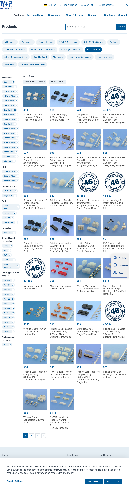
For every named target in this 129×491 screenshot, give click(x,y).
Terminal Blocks (104, 57)
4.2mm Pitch (11, 133)
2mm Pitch (10, 110)
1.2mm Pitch (11, 91)
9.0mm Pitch (11, 152)
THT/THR (9, 260)
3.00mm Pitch (11, 176)
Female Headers (45, 42)
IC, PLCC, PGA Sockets (93, 42)
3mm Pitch (10, 124)
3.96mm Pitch (11, 128)
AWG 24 (9, 308)
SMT (7, 255)
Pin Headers (26, 42)
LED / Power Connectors (80, 57)
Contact (122, 15)
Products (18, 15)
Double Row (10, 191)
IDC (7, 250)
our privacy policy (41, 472)
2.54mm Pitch (11, 119)
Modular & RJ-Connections (43, 49)
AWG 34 (9, 331)
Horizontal (10, 213)
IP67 (7, 345)
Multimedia (58, 57)
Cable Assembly (11, 207)
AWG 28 (9, 317)
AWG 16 (9, 289)
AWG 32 (9, 327)
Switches (114, 42)
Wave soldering (11, 265)
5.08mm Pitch (11, 138)
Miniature (9, 161)
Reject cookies (87, 481)
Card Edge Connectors (71, 49)
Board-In (9, 82)
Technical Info (35, 15)
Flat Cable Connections (14, 49)
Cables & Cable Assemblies (33, 64)
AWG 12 (9, 280)
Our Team (109, 15)
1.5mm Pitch (11, 100)
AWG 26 (9, 313)
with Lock (9, 232)
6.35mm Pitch (11, 147)
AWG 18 (9, 294)
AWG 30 (9, 322)
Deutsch (50, 6)
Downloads (54, 15)
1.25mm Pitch (11, 96)
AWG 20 (9, 299)
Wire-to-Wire (10, 222)
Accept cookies (111, 481)
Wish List (85, 6)
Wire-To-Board (93, 49)
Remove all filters (56, 82)
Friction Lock (11, 156)
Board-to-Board (40, 57)
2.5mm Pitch (11, 114)
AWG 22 (9, 303)
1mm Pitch (10, 86)
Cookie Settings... (16, 481)
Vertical (9, 218)
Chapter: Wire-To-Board (35, 82)
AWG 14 (9, 285)
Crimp (8, 246)
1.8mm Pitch (11, 105)
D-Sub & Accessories (68, 42)
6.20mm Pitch (11, 142)
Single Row (10, 195)
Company (93, 15)
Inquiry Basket (66, 6)
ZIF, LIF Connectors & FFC (15, 57)
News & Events (74, 15)
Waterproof (9, 64)
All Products (9, 42)
